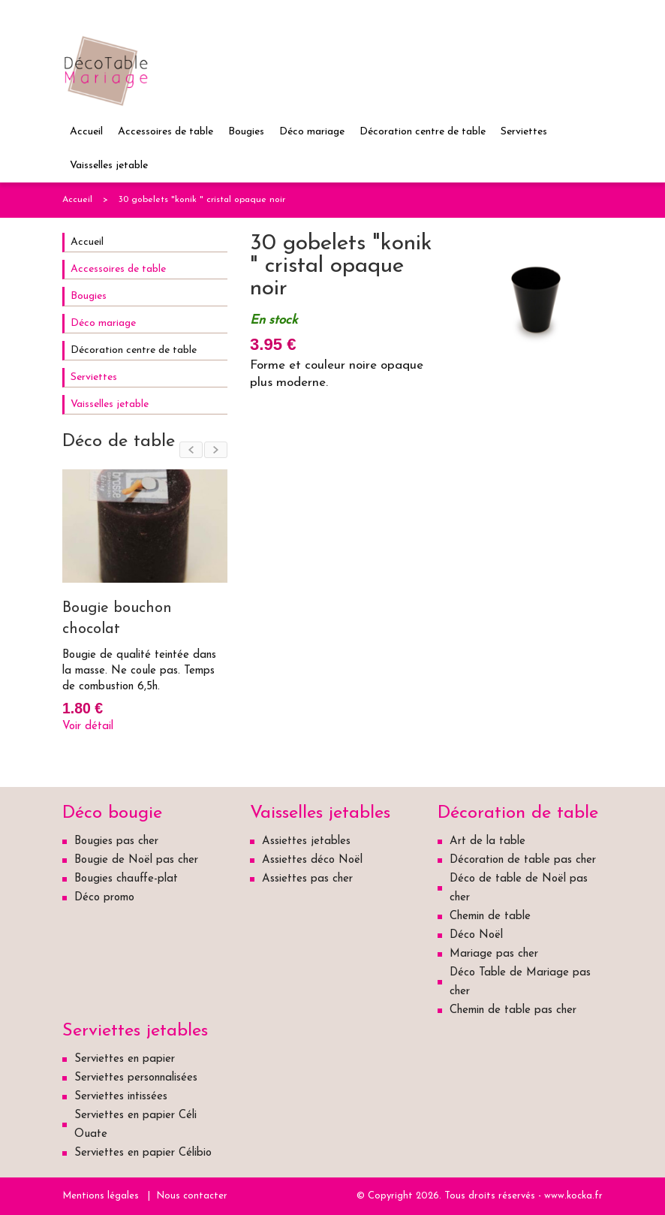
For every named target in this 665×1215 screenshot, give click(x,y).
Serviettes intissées (120, 1096)
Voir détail (87, 726)
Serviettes (524, 131)
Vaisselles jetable (109, 165)
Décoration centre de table (423, 131)
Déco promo (104, 897)
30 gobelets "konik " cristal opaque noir (202, 199)
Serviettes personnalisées (135, 1078)
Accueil (86, 131)
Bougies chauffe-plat (126, 879)
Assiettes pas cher (307, 879)
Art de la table (487, 841)
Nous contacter (191, 1196)
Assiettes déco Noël (312, 860)
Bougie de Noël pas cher (136, 860)
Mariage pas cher (494, 954)
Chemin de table (490, 916)
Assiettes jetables (306, 841)
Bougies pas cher (116, 841)
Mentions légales (100, 1196)
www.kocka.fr (573, 1196)
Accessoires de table (165, 131)
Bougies (246, 131)
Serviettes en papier (124, 1059)
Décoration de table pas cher (523, 860)
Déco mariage (312, 131)
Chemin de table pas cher (513, 1010)
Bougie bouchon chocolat (117, 619)
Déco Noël (476, 935)
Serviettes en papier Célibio (143, 1153)
